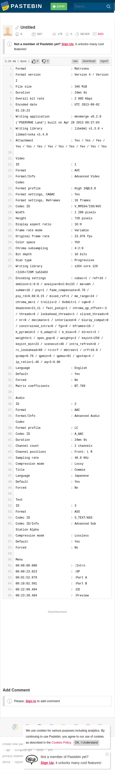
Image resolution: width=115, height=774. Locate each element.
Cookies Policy (61, 742)
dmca (6, 762)
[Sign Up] (32, 759)
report (104, 61)
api (8, 750)
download (89, 61)
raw (75, 61)
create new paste (14, 744)
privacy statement (14, 756)
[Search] (109, 6)
